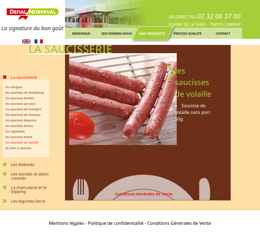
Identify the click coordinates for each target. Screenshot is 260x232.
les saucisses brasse (19, 126)
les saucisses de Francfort (23, 109)
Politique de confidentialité (116, 223)
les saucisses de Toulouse (23, 115)
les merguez (14, 87)
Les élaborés (22, 164)
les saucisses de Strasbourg (25, 92)
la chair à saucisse (18, 148)
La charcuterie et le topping (28, 189)
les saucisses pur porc (21, 103)
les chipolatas (15, 131)
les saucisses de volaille (22, 142)
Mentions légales (66, 223)
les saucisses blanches (21, 120)
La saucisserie (24, 77)
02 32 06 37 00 (218, 16)
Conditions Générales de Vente (144, 194)
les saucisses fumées (20, 98)
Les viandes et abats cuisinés (30, 175)
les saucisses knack (19, 137)
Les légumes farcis (28, 201)
